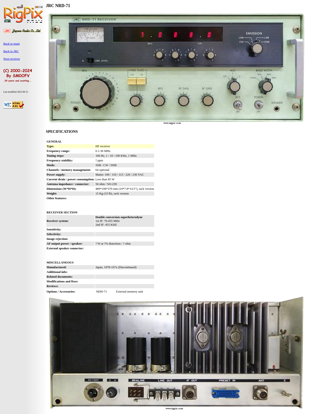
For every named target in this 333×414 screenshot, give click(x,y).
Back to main (11, 43)
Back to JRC (11, 51)
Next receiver (11, 58)
